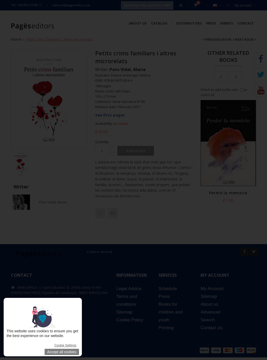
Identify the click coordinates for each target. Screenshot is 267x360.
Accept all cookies (61, 352)
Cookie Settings (65, 345)
